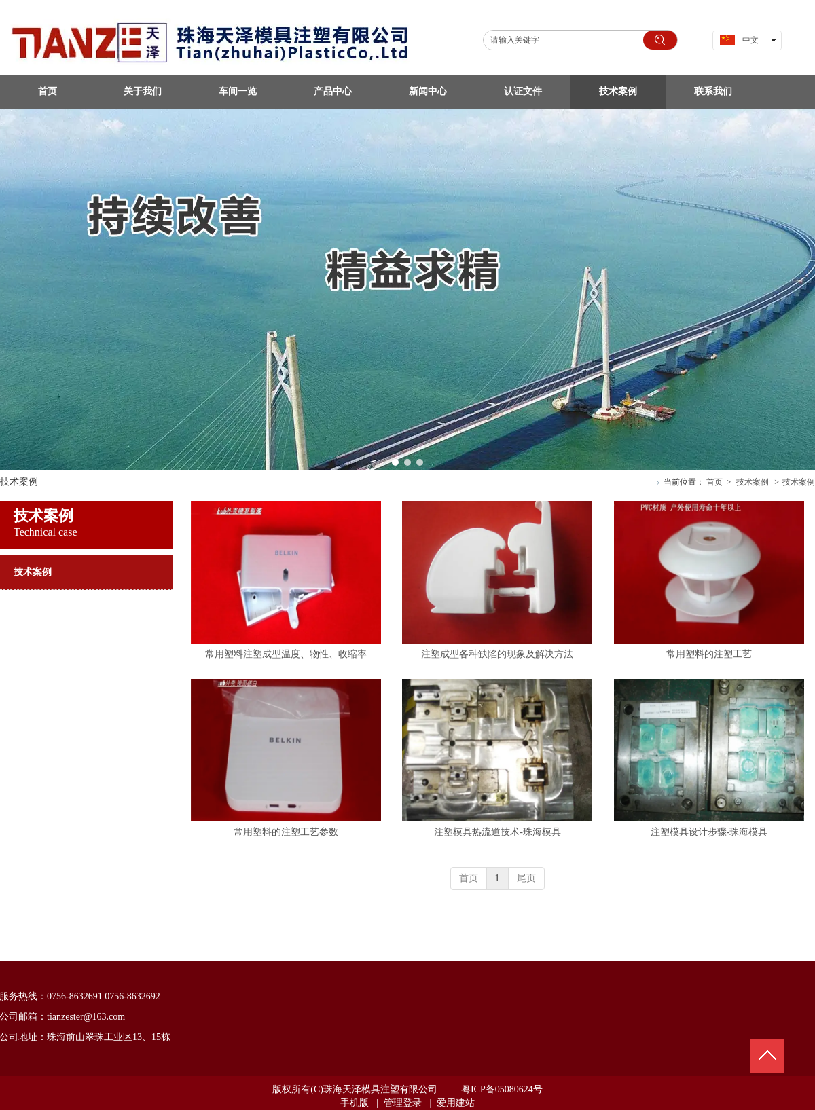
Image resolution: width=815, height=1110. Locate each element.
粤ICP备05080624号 (502, 1089)
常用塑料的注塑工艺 (709, 654)
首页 (714, 482)
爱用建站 (456, 1103)
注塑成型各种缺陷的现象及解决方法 (497, 654)
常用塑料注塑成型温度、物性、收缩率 (286, 654)
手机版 (354, 1103)
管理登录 (403, 1103)
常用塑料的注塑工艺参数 (286, 832)
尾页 (526, 878)
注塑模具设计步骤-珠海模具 (709, 832)
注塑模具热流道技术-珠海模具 (497, 832)
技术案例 (752, 482)
